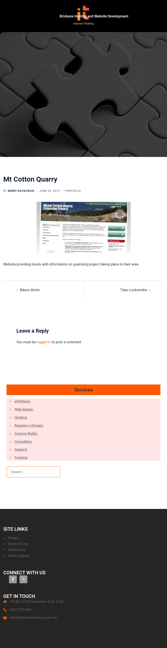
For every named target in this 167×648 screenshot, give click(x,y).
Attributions (17, 550)
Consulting (23, 442)
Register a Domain (29, 425)
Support (21, 449)
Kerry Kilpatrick (21, 190)
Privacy (13, 538)
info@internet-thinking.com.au (33, 618)
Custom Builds (26, 434)
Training (21, 458)
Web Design (24, 409)
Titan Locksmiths (133, 290)
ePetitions (22, 401)
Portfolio (73, 190)
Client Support (19, 556)
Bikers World (29, 290)
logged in (44, 342)
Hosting (21, 417)
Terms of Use (18, 544)
